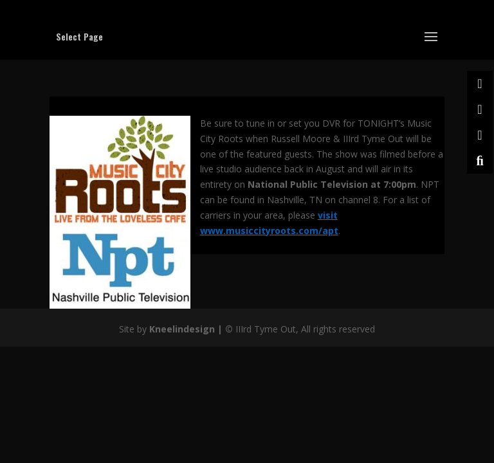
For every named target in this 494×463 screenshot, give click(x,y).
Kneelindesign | (187, 329)
